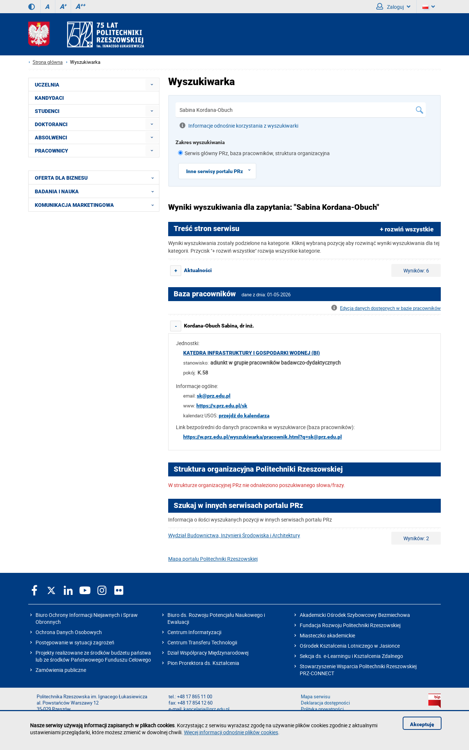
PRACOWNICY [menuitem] (51, 151)
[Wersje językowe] (429, 6)
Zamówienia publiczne (61, 669)
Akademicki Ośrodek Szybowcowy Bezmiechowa (355, 614)
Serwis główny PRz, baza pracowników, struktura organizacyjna (257, 153)
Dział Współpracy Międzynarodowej (207, 652)
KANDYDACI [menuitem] (49, 98)
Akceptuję (422, 724)
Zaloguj (393, 6)
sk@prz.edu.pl (213, 396)
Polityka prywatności (322, 709)
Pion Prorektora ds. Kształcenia (203, 662)
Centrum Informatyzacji (194, 632)
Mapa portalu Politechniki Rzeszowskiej (213, 558)
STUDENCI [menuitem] (47, 111)
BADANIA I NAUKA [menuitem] (96, 191)
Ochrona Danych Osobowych (69, 632)
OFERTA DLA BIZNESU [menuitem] (96, 177)
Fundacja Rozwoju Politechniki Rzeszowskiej (350, 625)
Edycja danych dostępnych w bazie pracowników (386, 308)
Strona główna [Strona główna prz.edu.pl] (48, 62)
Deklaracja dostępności (325, 703)
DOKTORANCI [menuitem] (51, 124)
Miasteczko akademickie (327, 635)
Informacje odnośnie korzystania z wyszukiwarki (239, 125)
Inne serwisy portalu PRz (221, 170)
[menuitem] (151, 84)
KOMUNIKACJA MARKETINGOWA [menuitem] (96, 205)
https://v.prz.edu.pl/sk (221, 406)
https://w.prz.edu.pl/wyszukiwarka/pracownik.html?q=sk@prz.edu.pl (262, 437)
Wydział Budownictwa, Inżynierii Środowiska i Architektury (234, 535)
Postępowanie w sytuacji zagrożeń (75, 642)
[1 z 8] (180, 152)
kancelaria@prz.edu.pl (206, 709)
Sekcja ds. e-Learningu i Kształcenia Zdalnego (351, 655)
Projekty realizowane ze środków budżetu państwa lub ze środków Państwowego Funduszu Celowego (93, 656)
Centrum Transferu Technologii (202, 642)
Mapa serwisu (315, 697)
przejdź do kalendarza (244, 415)
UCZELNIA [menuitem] (47, 85)
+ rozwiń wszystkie (406, 229)
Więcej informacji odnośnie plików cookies (231, 732)
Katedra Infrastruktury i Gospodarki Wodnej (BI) (251, 353)
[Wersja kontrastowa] (31, 6)
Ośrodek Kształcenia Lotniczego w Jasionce (350, 645)
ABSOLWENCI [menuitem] (51, 137)
